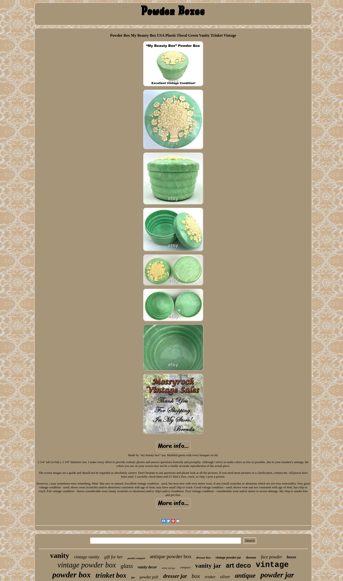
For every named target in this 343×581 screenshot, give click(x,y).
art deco (238, 565)
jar (133, 577)
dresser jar (175, 576)
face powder (271, 557)
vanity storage (168, 568)
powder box (71, 574)
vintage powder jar (228, 557)
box (196, 576)
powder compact (136, 558)
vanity (59, 555)
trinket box (111, 575)
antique (245, 575)
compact (185, 567)
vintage (272, 565)
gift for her (113, 557)
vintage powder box (87, 565)
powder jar (277, 575)
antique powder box (171, 556)
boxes (291, 557)
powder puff (149, 577)
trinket (210, 577)
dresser (251, 557)
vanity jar (208, 565)
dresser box (203, 557)
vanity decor (147, 567)
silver (225, 576)
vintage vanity (86, 556)
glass (127, 566)
